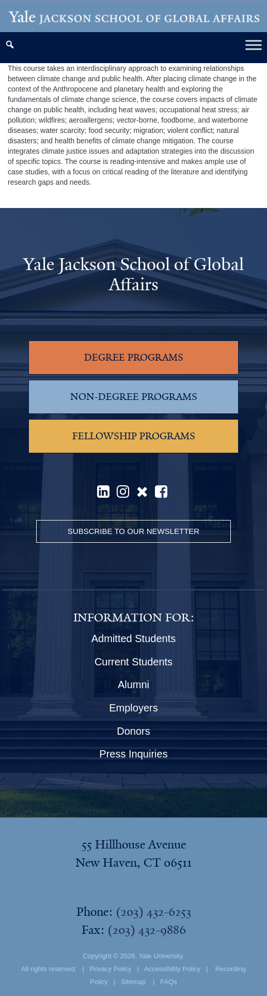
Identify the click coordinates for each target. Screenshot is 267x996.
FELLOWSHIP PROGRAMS (133, 436)
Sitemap (133, 982)
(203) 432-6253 (153, 911)
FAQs (168, 982)
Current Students (133, 661)
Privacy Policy (111, 969)
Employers (133, 707)
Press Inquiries (133, 754)
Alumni (133, 684)
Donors (133, 731)
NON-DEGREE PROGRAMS (133, 397)
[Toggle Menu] (253, 45)
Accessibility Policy (172, 969)
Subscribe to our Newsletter (133, 531)
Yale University (160, 956)
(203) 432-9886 (146, 930)
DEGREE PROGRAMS (133, 357)
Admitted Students (133, 638)
